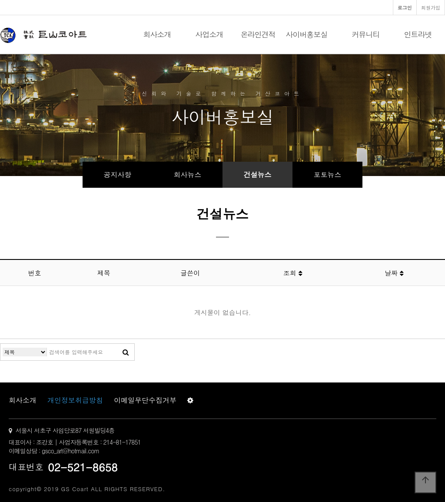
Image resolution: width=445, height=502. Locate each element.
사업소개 (209, 34)
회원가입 (430, 7)
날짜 (394, 272)
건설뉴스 (258, 175)
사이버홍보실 (307, 34)
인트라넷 (418, 34)
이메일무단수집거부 (145, 400)
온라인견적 (258, 34)
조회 (292, 272)
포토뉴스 (328, 175)
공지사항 (118, 175)
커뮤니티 (366, 34)
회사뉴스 (188, 175)
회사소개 (157, 34)
